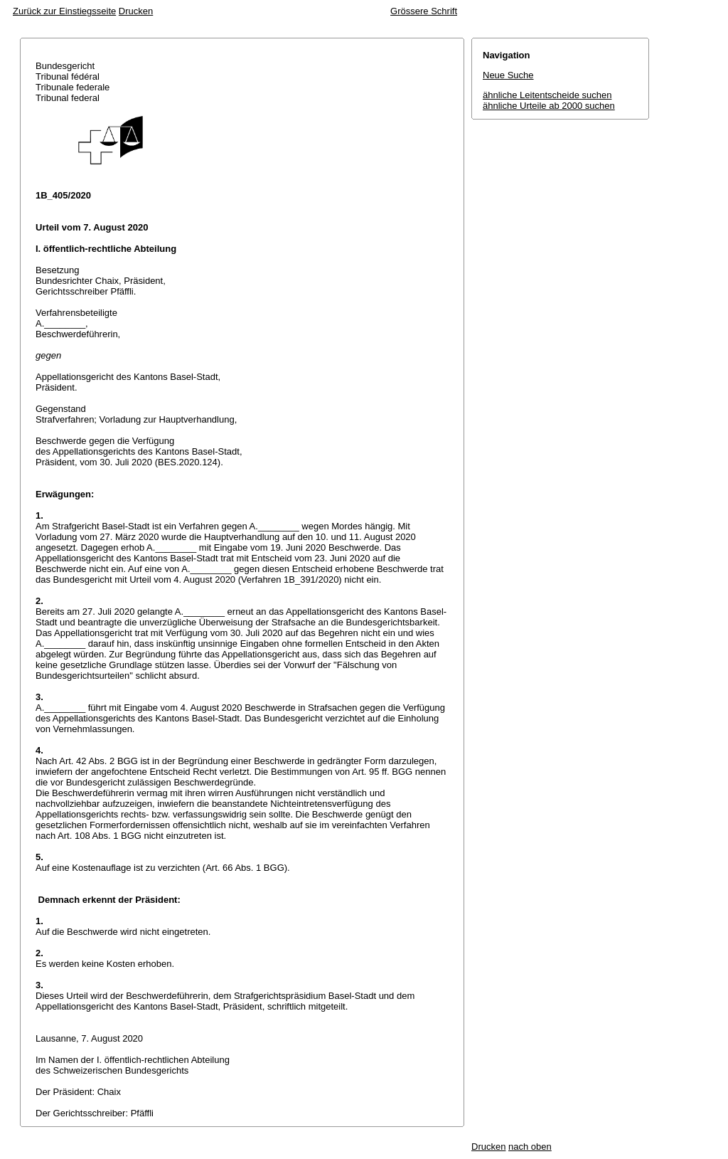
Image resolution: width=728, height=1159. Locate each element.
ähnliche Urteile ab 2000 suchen (549, 105)
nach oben (530, 1146)
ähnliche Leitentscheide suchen (547, 95)
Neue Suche (508, 75)
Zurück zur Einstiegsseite (64, 11)
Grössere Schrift (423, 11)
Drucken (136, 11)
